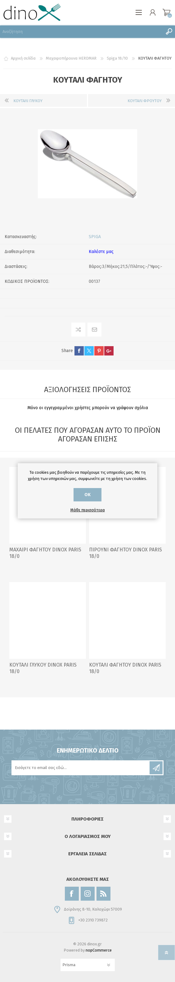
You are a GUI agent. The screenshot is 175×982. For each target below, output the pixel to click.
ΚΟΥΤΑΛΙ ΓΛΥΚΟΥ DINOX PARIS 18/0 (43, 668)
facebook (79, 350)
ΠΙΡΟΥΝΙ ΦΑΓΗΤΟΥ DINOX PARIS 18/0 (125, 553)
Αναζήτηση (169, 31)
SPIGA (95, 236)
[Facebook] (72, 894)
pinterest (99, 350)
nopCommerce (99, 950)
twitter (89, 350)
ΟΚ (87, 494)
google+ (109, 350)
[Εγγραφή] (81, 767)
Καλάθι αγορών (166, 12)
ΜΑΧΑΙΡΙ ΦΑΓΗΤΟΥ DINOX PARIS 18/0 (45, 553)
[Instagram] (88, 894)
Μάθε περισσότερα (87, 510)
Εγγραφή (156, 767)
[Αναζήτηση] (81, 31)
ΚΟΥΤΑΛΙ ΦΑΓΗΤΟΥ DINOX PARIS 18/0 (125, 668)
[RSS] (103, 894)
